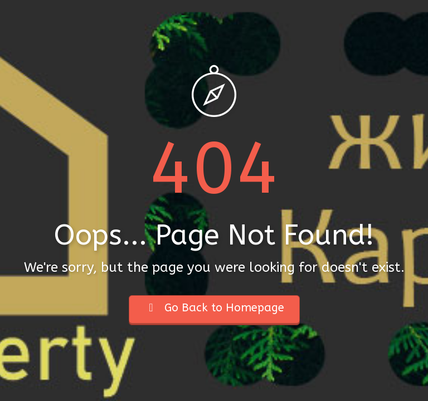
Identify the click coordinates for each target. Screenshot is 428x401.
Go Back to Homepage (214, 307)
